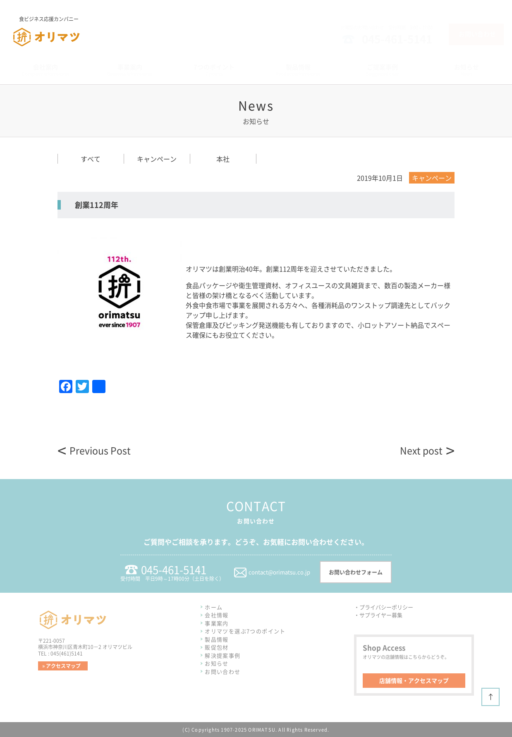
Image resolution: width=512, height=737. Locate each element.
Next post (421, 450)
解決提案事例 (222, 655)
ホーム (214, 607)
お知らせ (217, 663)
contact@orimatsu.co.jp (279, 572)
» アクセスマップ (61, 666)
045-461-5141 (397, 39)
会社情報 (217, 615)
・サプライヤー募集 (378, 615)
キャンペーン (157, 159)
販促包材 (217, 647)
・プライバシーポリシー (383, 607)
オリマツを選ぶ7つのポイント (245, 631)
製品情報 (217, 639)
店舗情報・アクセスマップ (414, 680)
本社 (223, 159)
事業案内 (217, 623)
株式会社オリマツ (38, 47)
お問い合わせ (477, 33)
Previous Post (100, 450)
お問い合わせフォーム (356, 572)
